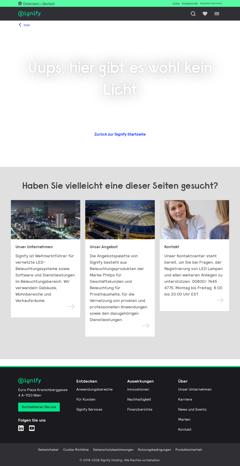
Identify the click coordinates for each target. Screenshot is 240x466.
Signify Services (89, 409)
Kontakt (185, 429)
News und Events (192, 409)
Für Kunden (85, 399)
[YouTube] (32, 428)
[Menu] (217, 14)
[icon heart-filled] (205, 14)
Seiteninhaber (48, 450)
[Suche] (193, 14)
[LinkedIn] (21, 428)
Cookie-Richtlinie (76, 450)
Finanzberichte (139, 409)
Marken (184, 419)
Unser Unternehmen (195, 389)
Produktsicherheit (188, 450)
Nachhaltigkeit (139, 399)
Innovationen (138, 389)
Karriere (185, 399)
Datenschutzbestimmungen (113, 450)
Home (27, 24)
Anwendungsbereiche (94, 389)
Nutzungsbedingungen (154, 450)
